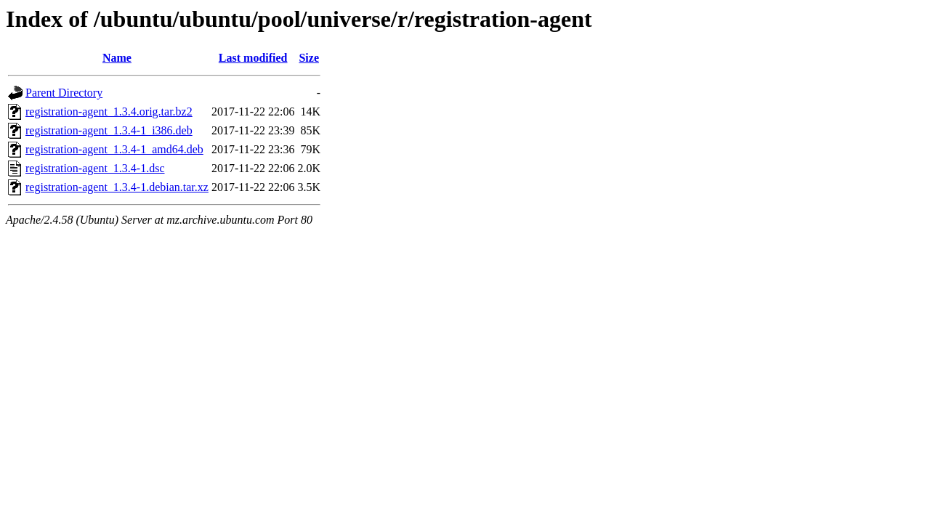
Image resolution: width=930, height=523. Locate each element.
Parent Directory (63, 92)
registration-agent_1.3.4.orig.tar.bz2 (109, 111)
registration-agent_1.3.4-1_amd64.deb (114, 149)
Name (117, 58)
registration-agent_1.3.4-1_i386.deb (109, 130)
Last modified (253, 58)
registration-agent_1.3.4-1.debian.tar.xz (117, 187)
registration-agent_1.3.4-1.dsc (95, 168)
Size (309, 58)
